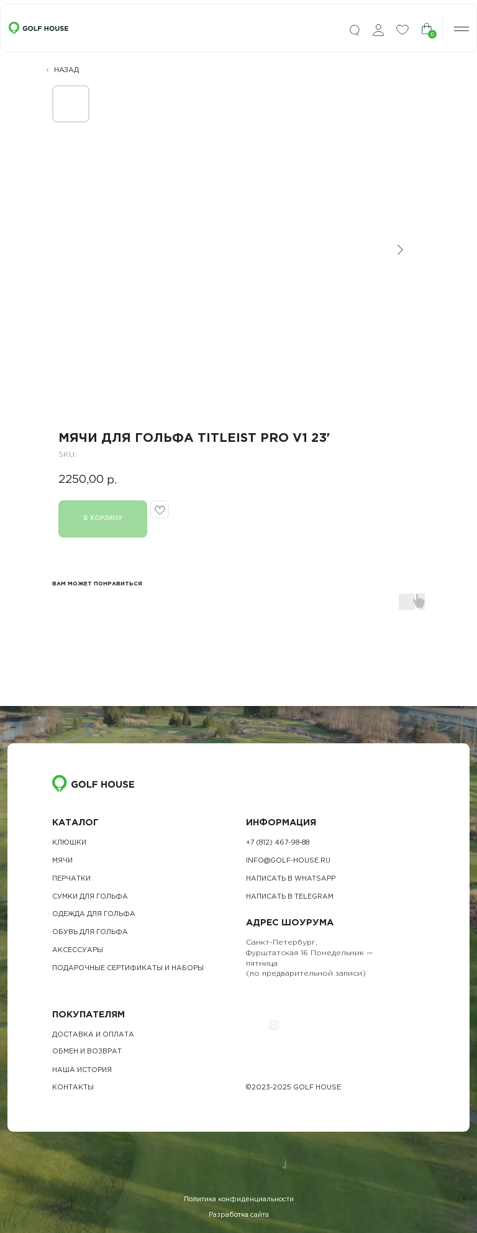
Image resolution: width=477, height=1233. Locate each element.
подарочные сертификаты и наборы (128, 968)
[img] (354, 31)
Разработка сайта (239, 1215)
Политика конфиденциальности (239, 1199)
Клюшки (69, 843)
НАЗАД (66, 70)
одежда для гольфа (93, 914)
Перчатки (71, 879)
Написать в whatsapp (290, 879)
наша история (82, 1070)
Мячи (62, 861)
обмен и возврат (87, 1051)
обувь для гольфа (90, 932)
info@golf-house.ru (288, 861)
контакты (73, 1087)
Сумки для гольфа (90, 897)
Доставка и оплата (93, 1035)
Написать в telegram (290, 897)
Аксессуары (77, 950)
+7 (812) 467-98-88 (277, 843)
